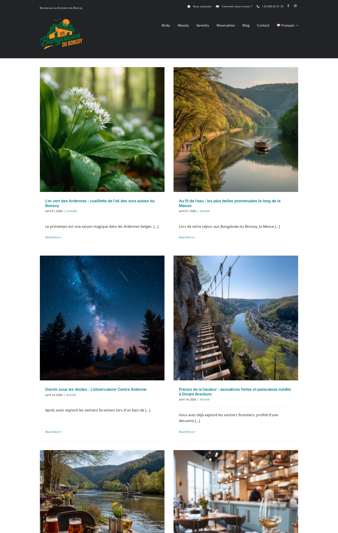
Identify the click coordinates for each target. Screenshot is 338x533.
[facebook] (288, 6)
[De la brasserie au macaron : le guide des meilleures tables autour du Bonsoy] (249, 443)
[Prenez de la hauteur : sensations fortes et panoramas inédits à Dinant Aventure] (196, 306)
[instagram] (295, 6)
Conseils (71, 211)
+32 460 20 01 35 (272, 6)
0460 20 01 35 (140, 527)
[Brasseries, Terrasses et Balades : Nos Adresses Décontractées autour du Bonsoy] (128, 443)
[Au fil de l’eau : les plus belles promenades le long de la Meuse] (222, 129)
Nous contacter (202, 6)
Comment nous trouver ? (237, 6)
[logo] (61, 20)
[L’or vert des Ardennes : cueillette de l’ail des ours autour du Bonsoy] (102, 129)
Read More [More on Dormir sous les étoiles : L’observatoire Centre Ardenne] (105, 366)
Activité (123, 339)
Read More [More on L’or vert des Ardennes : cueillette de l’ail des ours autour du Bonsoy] (52, 237)
